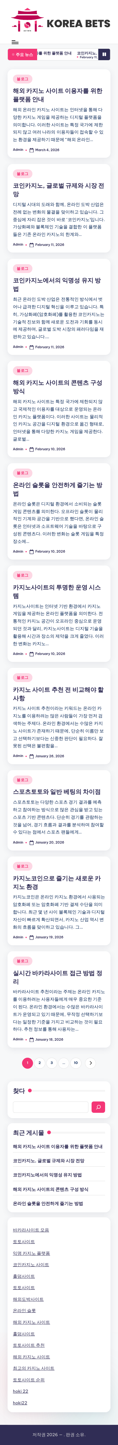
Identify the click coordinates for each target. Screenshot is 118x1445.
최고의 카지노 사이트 (33, 1368)
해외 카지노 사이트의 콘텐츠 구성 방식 (50, 1189)
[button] (90, 1063)
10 (76, 1063)
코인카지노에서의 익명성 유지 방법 (47, 1175)
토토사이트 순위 (29, 1380)
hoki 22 (20, 1391)
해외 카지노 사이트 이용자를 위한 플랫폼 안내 (47, 53)
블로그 (23, 79)
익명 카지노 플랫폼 (31, 1253)
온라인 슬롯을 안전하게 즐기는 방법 (48, 1203)
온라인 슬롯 (24, 1310)
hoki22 (20, 1403)
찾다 (19, 1091)
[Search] (98, 1107)
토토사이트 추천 (29, 1345)
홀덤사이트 (24, 1276)
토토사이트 (24, 1241)
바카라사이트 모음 (31, 1230)
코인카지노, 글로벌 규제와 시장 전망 (48, 1160)
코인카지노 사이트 (31, 1264)
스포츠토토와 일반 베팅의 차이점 (57, 791)
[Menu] (15, 42)
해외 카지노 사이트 (31, 1322)
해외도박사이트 (28, 1299)
